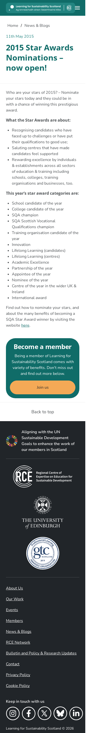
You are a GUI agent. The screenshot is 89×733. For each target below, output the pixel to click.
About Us (14, 588)
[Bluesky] (60, 714)
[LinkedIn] (76, 714)
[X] (44, 714)
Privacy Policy (18, 675)
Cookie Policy (18, 685)
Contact (13, 664)
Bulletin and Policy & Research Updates (41, 653)
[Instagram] (13, 714)
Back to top (42, 412)
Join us (43, 387)
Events (12, 610)
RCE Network (18, 642)
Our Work (14, 599)
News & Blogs (18, 631)
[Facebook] (29, 714)
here (25, 325)
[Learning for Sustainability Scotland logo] (40, 8)
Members (14, 620)
